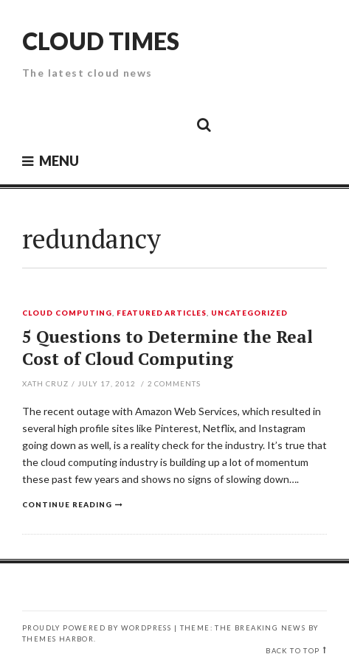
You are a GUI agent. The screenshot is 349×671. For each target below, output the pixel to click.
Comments (174, 383)
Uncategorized (249, 313)
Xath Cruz (45, 383)
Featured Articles (162, 313)
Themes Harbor (58, 639)
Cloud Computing (67, 313)
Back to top (292, 651)
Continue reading (67, 504)
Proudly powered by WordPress (96, 628)
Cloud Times (100, 41)
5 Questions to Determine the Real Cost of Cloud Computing (167, 347)
